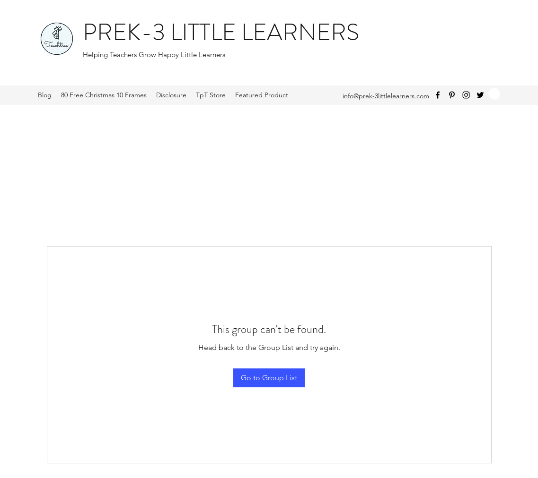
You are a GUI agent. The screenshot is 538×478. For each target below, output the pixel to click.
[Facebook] (437, 95)
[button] (494, 94)
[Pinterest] (452, 95)
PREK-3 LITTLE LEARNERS (221, 32)
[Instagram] (466, 95)
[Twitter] (480, 95)
